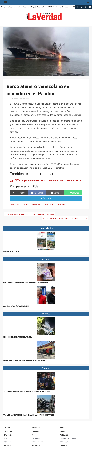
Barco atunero (15, 204)
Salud (62, 428)
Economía (36, 428)
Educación (8, 431)
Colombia (26, 204)
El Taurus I (36, 204)
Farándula (36, 446)
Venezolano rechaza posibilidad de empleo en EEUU (64, 218)
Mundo (34, 435)
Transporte (8, 435)
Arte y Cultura (65, 442)
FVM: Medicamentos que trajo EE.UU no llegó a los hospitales (28, 415)
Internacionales (38, 442)
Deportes (35, 431)
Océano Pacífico (48, 204)
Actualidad (64, 435)
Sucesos (7, 446)
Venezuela (61, 204)
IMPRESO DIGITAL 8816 (11, 251)
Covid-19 (63, 446)
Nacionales (36, 438)
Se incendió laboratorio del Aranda (17, 337)
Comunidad (64, 431)
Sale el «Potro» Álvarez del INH (16, 306)
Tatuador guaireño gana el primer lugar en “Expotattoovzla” (28, 391)
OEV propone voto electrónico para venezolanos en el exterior (48, 180)
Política (7, 428)
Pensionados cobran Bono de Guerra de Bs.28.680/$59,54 (25, 282)
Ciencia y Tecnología (68, 438)
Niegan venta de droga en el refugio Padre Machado (24, 360)
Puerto (6, 438)
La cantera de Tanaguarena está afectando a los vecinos (30, 214)
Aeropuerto (8, 442)
